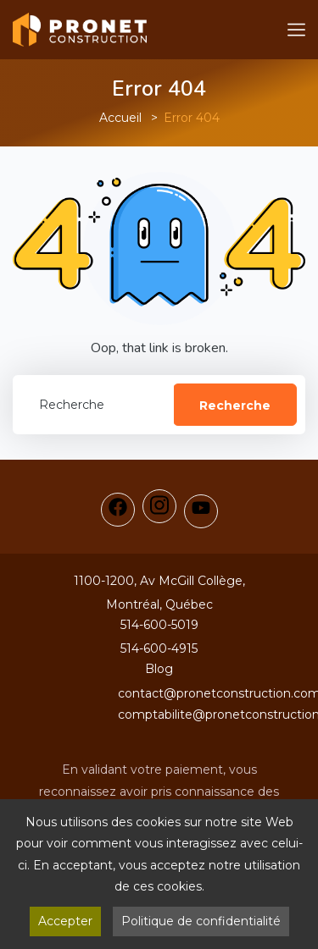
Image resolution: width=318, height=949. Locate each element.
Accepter (65, 921)
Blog (159, 668)
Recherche (235, 405)
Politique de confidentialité (201, 921)
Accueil (120, 117)
